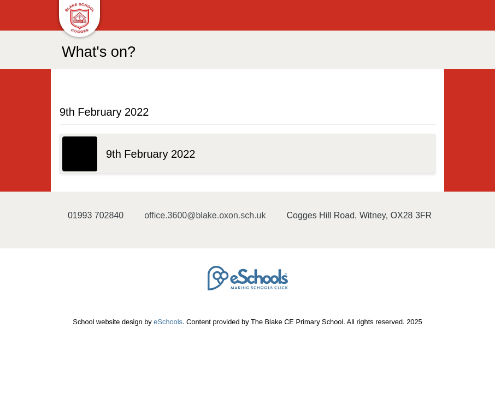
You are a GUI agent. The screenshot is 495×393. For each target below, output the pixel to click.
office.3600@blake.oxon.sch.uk (205, 215)
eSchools (168, 322)
